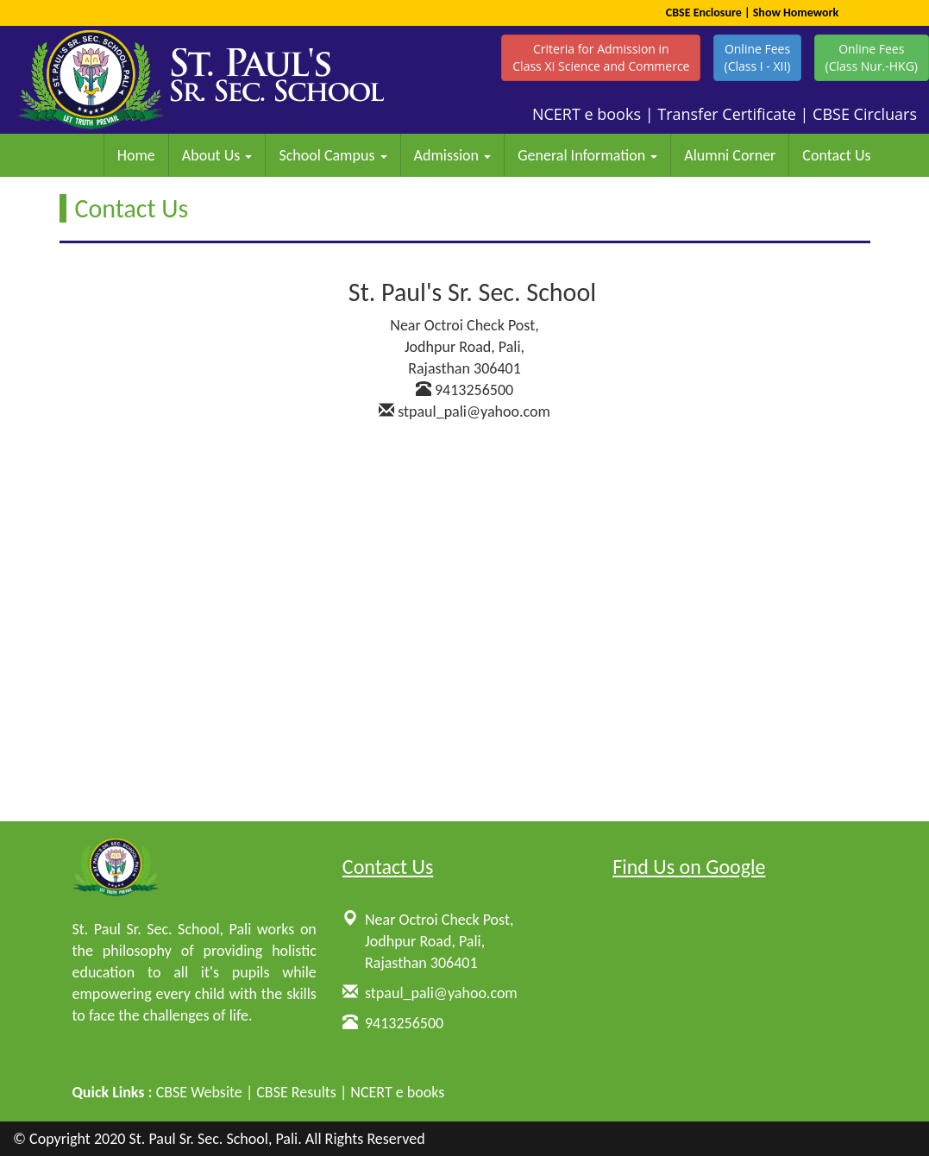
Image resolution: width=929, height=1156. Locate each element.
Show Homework (796, 12)
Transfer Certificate (726, 114)
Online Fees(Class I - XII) (758, 57)
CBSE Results (296, 1092)
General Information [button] (587, 155)
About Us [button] (217, 155)
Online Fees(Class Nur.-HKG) (871, 57)
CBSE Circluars (865, 114)
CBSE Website (199, 1092)
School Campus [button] (332, 155)
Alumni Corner (729, 155)
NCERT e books (586, 114)
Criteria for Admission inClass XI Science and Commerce (600, 57)
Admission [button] (453, 155)
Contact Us (836, 155)
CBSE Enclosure (704, 12)
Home (136, 155)
